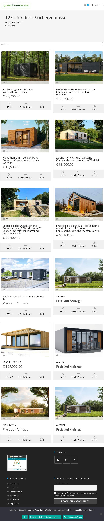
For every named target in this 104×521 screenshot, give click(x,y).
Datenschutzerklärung (52, 513)
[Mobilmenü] (95, 5)
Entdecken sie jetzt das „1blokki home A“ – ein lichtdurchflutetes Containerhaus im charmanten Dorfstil (78, 228)
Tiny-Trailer (14, 503)
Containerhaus (16, 491)
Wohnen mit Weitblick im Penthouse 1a (23, 298)
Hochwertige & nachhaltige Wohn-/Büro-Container (18, 91)
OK (25, 517)
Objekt (12, 25)
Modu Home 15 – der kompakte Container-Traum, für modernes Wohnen (21, 160)
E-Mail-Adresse (61, 483)
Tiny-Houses (15, 484)
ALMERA (60, 425)
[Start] (6, 25)
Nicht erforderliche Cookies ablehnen (45, 517)
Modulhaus (14, 499)
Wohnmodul (15, 495)
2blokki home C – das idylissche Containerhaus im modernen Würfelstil (78, 159)
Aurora (60, 362)
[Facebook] (58, 460)
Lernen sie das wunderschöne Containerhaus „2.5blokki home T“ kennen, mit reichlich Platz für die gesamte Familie (22, 230)
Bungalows (14, 488)
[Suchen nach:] (102, 5)
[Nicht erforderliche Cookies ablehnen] (100, 514)
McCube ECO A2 (12, 362)
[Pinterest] (74, 460)
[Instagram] (66, 460)
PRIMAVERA (9, 425)
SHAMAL (61, 296)
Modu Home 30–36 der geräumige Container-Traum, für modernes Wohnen (75, 92)
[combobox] (51, 44)
